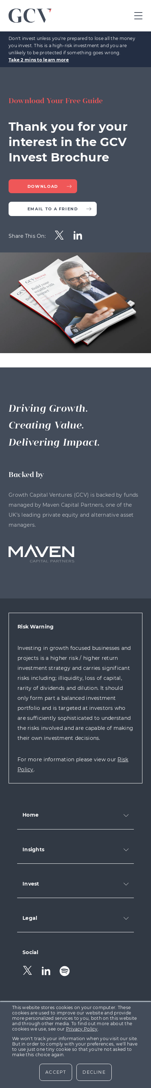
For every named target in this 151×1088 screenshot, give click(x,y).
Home (30, 815)
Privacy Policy (82, 1029)
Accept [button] (55, 1072)
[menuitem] (59, 236)
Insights (33, 849)
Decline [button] (93, 1072)
